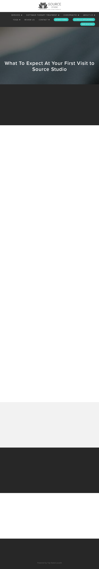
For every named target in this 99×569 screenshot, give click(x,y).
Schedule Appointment (83, 20)
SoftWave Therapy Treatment (42, 15)
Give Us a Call (87, 24)
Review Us (30, 20)
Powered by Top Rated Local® (49, 563)
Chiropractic (71, 15)
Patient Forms (61, 20)
